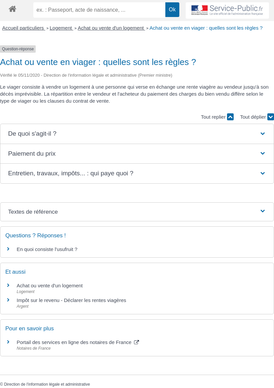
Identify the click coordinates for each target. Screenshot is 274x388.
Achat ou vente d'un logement (111, 28)
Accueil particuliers (23, 28)
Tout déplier (257, 116)
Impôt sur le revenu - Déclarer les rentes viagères (71, 300)
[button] (137, 134)
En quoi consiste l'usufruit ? (47, 249)
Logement (61, 28)
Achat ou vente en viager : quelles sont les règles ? (206, 28)
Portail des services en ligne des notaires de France (78, 342)
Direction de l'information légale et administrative (47, 384)
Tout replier (217, 116)
